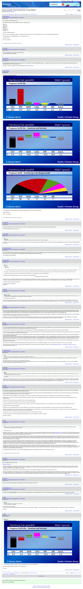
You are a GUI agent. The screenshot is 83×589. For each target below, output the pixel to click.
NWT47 (5, 289)
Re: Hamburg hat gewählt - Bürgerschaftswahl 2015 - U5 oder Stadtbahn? (14, 49)
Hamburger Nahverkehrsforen (10, 8)
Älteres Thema (12, 574)
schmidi (5, 48)
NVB (5, 420)
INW (5, 497)
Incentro (5, 367)
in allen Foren (35, 14)
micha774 (6, 222)
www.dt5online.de (30, 65)
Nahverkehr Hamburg (7, 464)
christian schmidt (7, 248)
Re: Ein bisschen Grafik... (6, 515)
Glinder (5, 306)
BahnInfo (49, 587)
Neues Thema (18, 14)
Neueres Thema (5, 574)
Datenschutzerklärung (41, 586)
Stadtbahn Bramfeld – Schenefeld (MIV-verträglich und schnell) (65, 344)
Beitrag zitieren (77, 44)
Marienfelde (6, 260)
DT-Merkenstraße (7, 488)
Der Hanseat (11, 11)
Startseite (3, 8)
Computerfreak (7, 350)
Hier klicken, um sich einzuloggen (8, 582)
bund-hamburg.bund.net (58, 432)
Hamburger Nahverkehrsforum (20, 8)
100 (31, 14)
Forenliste (4, 14)
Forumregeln (48, 586)
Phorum (37, 587)
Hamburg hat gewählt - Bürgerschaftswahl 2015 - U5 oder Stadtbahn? (13, 17)
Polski (5, 385)
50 (30, 14)
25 (28, 14)
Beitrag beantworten (69, 44)
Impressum (35, 586)
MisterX (5, 478)
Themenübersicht (11, 14)
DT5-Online (6, 58)
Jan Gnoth (6, 233)
